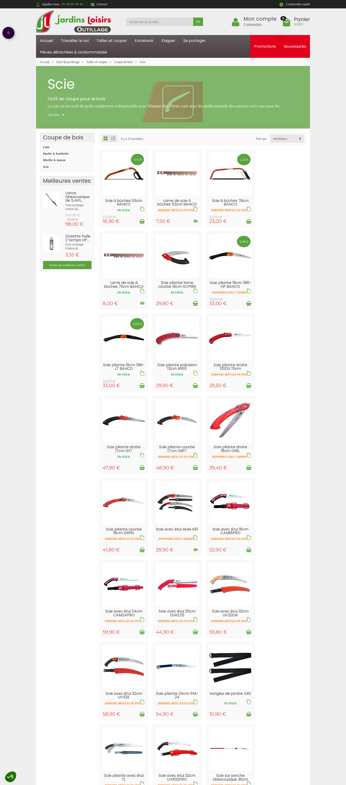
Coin (46, 147)
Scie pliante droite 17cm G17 (176, 371)
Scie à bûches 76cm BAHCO (229, 202)
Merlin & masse (54, 160)
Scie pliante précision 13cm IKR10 (282, 287)
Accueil (46, 40)
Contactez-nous (229, 728)
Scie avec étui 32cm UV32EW (176, 540)
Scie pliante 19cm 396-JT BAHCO (229, 287)
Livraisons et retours (122, 715)
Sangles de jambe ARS (123, 625)
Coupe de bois (63, 137)
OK (198, 21)
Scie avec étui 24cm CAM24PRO (282, 454)
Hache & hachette (56, 153)
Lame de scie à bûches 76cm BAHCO (282, 204)
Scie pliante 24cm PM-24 (282, 540)
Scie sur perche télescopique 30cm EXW (282, 627)
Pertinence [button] (280, 138)
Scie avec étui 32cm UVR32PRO (229, 625)
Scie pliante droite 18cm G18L (282, 371)
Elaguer (168, 40)
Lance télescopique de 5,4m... (77, 196)
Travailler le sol (75, 40)
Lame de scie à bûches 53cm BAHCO (176, 202)
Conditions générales (122, 734)
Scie (46, 167)
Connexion (252, 24)
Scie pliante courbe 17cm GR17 (229, 369)
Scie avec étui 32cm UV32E (229, 540)
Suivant (298, 664)
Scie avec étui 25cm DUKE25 (123, 540)
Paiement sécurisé (120, 728)
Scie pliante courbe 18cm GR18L (124, 454)
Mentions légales (229, 715)
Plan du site (226, 721)
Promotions (265, 46)
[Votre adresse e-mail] (163, 756)
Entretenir (144, 40)
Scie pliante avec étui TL (176, 625)
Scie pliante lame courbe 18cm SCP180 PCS (123, 289)
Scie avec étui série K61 (176, 456)
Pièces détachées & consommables (73, 52)
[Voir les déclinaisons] (194, 224)
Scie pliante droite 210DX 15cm (123, 369)
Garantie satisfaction (122, 721)
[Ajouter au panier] (141, 222)
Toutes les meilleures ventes (67, 265)
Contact (99, 4)
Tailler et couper (112, 40)
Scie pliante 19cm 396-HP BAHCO (176, 287)
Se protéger (194, 40)
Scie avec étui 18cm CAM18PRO (229, 454)
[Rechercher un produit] (159, 22)
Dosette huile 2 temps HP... (77, 238)
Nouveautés (295, 46)
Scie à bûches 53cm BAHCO (123, 204)
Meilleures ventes (174, 728)
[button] (10, 777)
